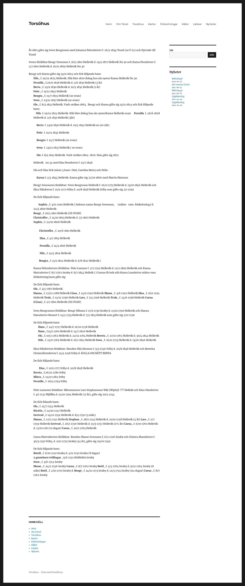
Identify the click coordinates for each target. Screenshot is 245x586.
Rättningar (177, 78)
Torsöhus (39, 23)
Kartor (152, 24)
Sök (171, 50)
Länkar (197, 24)
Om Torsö (122, 24)
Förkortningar (169, 24)
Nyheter (211, 24)
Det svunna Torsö (181, 84)
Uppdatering (178, 96)
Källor (185, 24)
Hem (109, 24)
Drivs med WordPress (52, 572)
